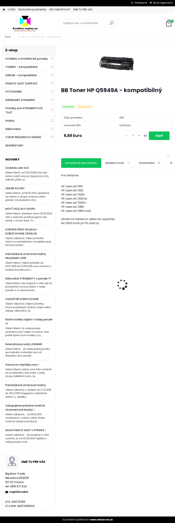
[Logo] (26, 23)
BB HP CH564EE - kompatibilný (150, 283)
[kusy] (132, 136)
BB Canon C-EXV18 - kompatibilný (76, 278)
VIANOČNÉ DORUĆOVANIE (22, 299)
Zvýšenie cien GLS (17, 168)
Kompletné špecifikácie (81, 163)
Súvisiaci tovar (118, 163)
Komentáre (150, 163)
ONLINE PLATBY (14, 188)
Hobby (10, 121)
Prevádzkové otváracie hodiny (25, 385)
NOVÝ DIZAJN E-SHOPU (20, 209)
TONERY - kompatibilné (21, 67)
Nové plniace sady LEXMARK (23, 344)
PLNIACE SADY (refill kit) (21, 83)
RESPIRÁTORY (14, 146)
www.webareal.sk (101, 519)
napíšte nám (18, 492)
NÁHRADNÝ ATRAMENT (20, 100)
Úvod (8, 36)
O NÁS (11, 9)
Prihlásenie (140, 2)
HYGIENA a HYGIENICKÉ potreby (26, 59)
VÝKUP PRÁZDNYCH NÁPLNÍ (23, 137)
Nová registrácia (162, 2)
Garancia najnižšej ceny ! (22, 364)
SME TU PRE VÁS (82, 9)
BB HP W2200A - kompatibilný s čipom (115, 281)
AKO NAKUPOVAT (59, 9)
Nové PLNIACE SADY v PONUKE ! (25, 430)
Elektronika (13, 129)
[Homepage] (4, 9)
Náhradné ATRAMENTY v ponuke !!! (28, 278)
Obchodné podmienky (32, 9)
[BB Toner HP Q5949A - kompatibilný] (116, 65)
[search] (112, 24)
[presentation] (62, 278)
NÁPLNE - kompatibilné (21, 75)
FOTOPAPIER (13, 92)
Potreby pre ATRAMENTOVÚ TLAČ (24, 110)
